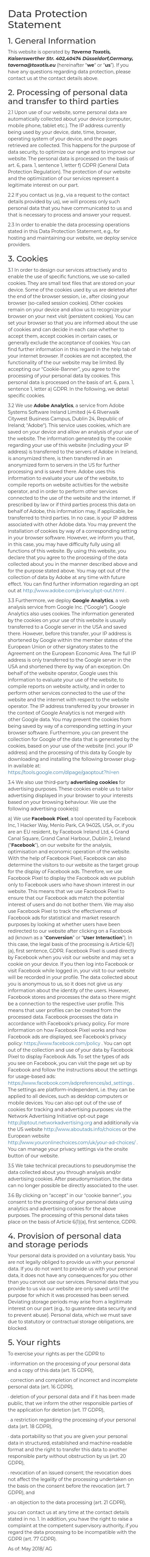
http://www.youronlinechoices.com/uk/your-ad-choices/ (72, 1143)
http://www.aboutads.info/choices (83, 1129)
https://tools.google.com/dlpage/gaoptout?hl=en (63, 772)
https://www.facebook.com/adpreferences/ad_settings (70, 1083)
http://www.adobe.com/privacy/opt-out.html (74, 591)
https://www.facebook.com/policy (62, 1043)
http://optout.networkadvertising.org (51, 1123)
